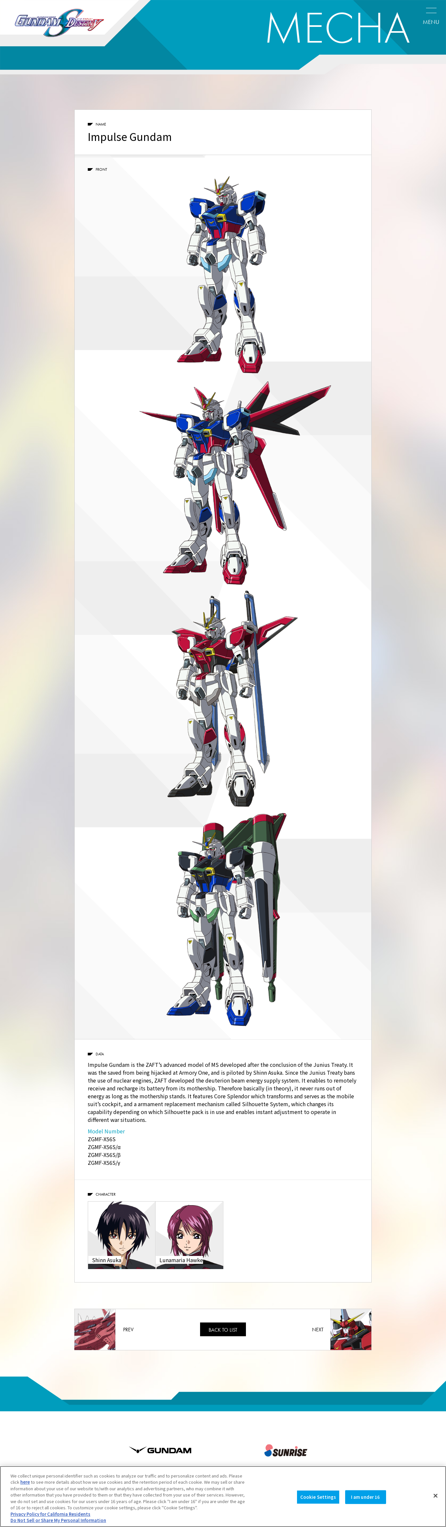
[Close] (435, 1495)
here (25, 1482)
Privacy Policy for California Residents (50, 1514)
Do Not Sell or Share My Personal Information (58, 1520)
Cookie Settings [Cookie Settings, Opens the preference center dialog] (318, 1497)
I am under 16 (365, 1497)
